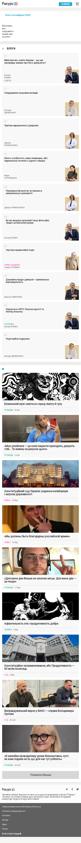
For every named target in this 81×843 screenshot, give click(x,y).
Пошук (5, 829)
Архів (4, 824)
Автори (5, 820)
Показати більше (40, 774)
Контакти (6, 815)
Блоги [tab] (11, 48)
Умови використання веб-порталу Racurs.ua (21, 807)
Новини (65, 4)
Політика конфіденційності (14, 811)
